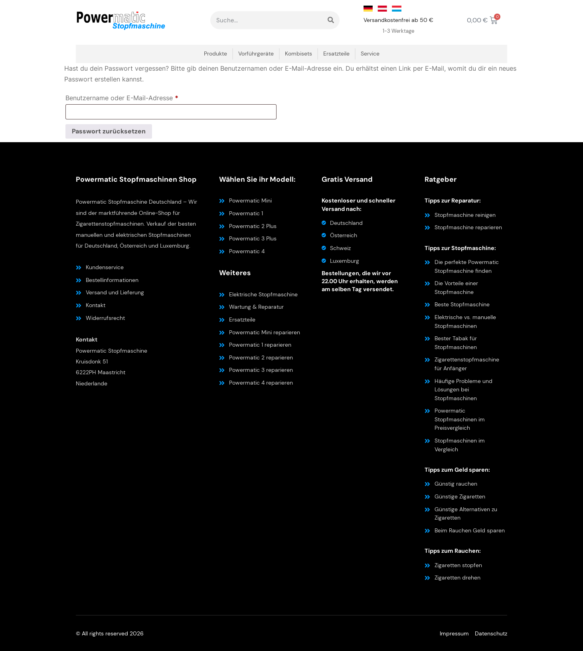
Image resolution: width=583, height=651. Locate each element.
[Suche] (331, 20)
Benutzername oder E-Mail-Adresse (139, 96)
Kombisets (298, 53)
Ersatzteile (336, 53)
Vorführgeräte (256, 53)
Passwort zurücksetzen (109, 131)
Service (370, 53)
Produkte (215, 53)
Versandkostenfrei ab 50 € (398, 20)
